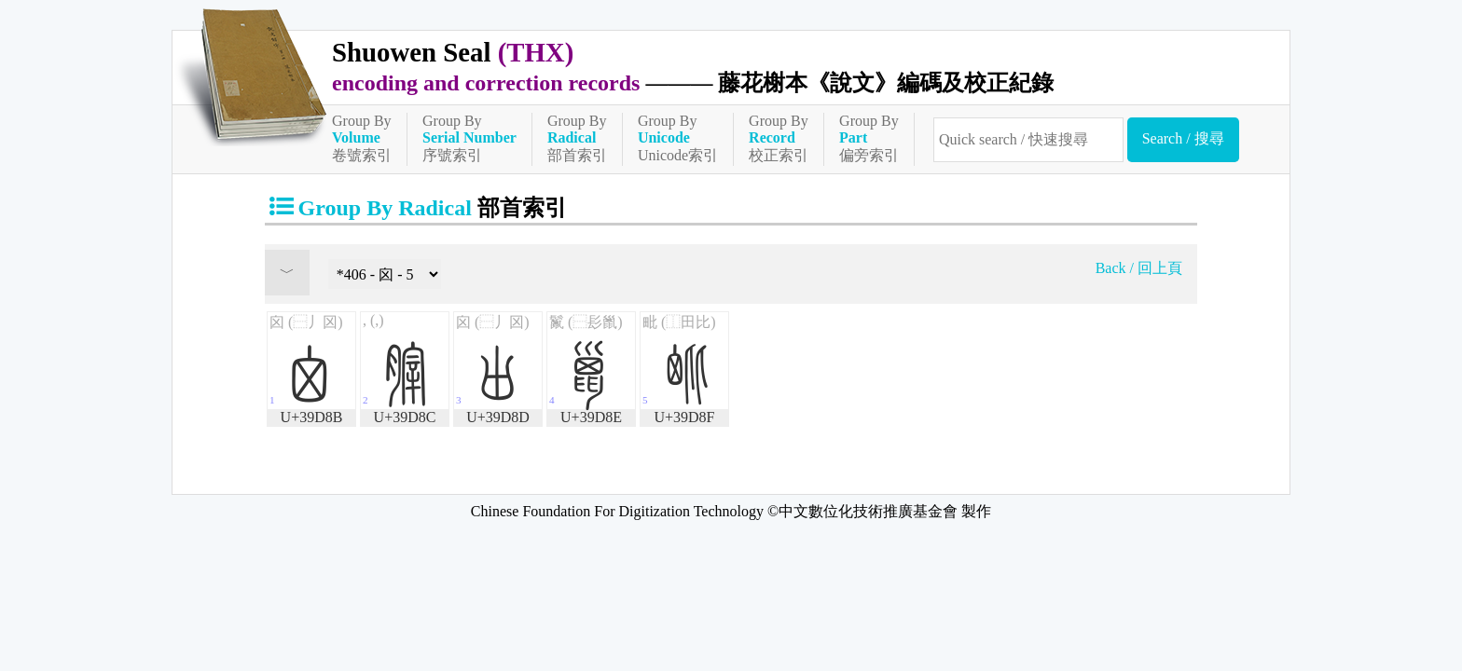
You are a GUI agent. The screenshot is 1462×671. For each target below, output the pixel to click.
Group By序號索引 (469, 138)
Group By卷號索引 (362, 138)
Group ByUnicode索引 (678, 138)
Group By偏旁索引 (869, 138)
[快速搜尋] (1028, 139)
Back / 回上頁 (1139, 268)
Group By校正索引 (778, 138)
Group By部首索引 (577, 138)
